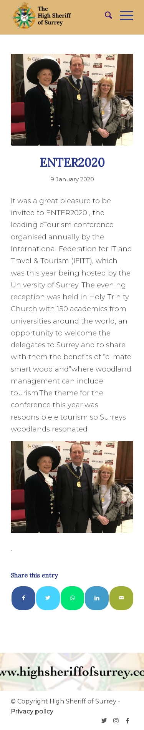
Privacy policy (32, 711)
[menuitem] (104, 15)
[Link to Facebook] (127, 720)
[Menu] (122, 15)
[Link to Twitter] (104, 720)
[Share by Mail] (121, 598)
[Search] (104, 15)
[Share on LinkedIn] (97, 598)
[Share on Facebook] (23, 598)
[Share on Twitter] (48, 598)
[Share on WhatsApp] (72, 598)
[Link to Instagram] (116, 720)
